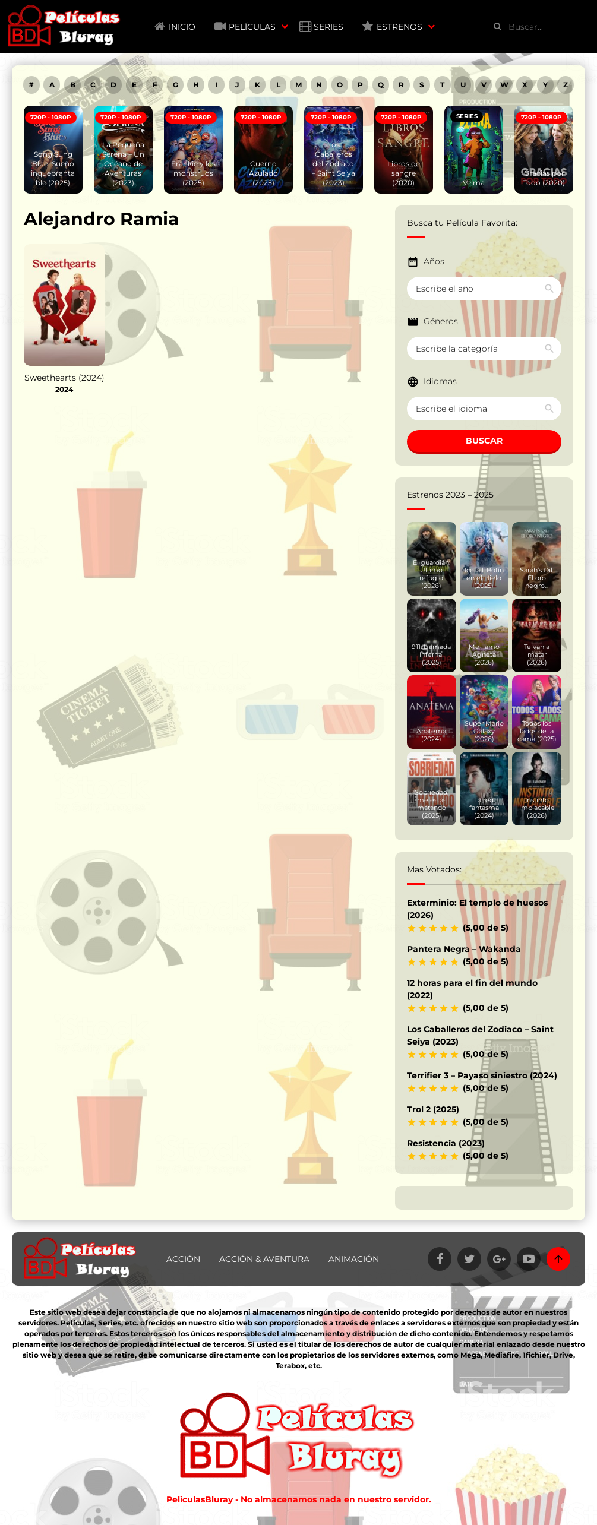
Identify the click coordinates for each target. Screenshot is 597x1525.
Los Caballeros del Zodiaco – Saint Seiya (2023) (480, 1035)
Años (434, 261)
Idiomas (440, 381)
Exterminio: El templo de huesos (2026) (477, 908)
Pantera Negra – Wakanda (464, 949)
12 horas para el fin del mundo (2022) (472, 989)
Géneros (441, 321)
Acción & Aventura (264, 1259)
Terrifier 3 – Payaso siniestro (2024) (482, 1075)
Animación (353, 1259)
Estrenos (399, 26)
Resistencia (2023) (446, 1143)
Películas (252, 26)
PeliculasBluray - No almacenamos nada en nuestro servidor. (298, 1499)
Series (328, 26)
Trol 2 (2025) (433, 1109)
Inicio (182, 26)
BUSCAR (484, 440)
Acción (183, 1259)
